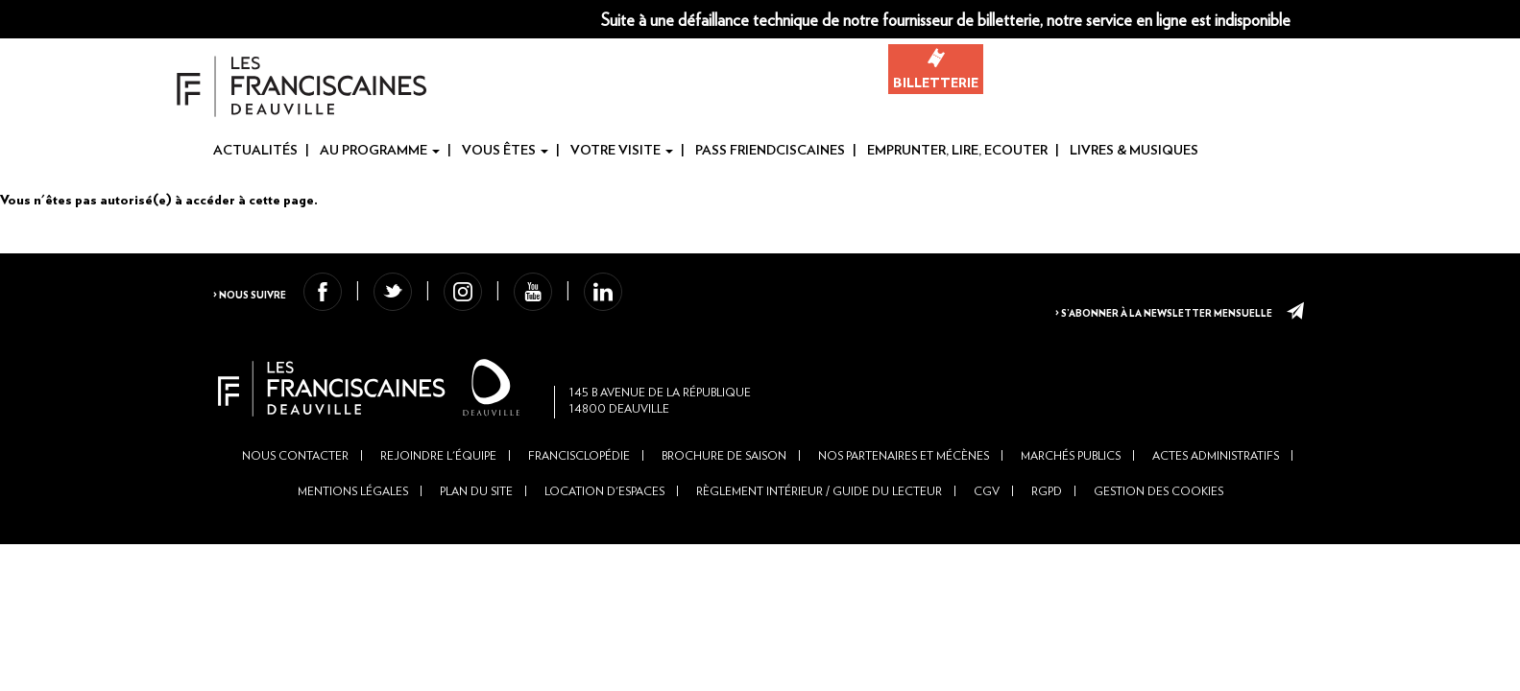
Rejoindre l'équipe (438, 489)
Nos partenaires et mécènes (903, 489)
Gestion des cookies (1158, 525)
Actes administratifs (1215, 489)
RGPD (1046, 525)
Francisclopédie (579, 489)
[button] (1365, 19)
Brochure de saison (724, 489)
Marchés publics (1071, 489)
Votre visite (621, 150)
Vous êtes (505, 150)
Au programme (380, 150)
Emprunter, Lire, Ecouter (957, 150)
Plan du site (476, 525)
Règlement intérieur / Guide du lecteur (819, 525)
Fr (1476, 20)
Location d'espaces (604, 525)
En (1506, 20)
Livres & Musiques (1134, 150)
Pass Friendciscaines (770, 150)
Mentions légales (353, 525)
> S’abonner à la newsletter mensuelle (1149, 307)
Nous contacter (295, 489)
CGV (987, 525)
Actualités (255, 150)
